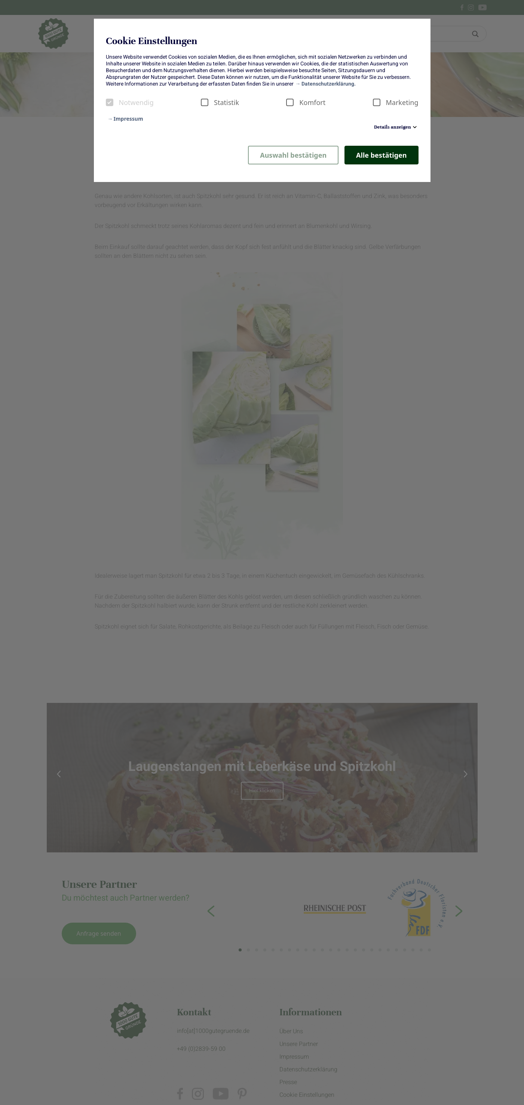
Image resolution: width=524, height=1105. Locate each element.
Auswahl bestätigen (293, 155)
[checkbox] (109, 102)
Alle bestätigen (381, 155)
